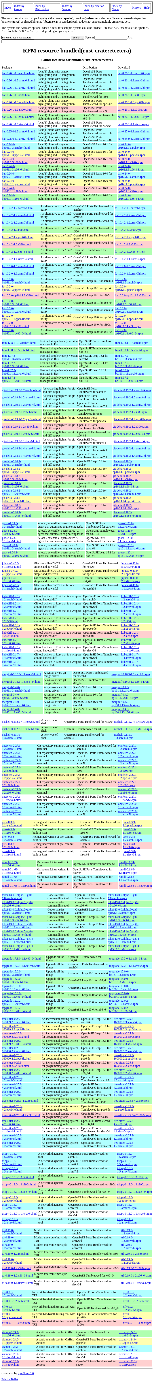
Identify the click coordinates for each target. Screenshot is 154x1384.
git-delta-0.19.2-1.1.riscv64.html (21, 441)
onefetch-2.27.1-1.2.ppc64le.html (12, 776)
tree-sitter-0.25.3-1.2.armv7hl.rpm (124, 1144)
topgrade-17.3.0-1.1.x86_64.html (21, 958)
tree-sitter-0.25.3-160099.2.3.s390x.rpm (127, 1035)
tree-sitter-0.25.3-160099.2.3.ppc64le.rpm (128, 1028)
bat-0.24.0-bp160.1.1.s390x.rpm (130, 190)
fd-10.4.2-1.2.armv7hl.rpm (130, 222)
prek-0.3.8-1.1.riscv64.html (11, 853)
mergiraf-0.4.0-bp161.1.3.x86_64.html (15, 696)
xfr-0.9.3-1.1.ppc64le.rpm (132, 1315)
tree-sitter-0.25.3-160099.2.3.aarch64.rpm (128, 1020)
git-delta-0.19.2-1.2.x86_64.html (21, 433)
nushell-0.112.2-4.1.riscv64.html (21, 721)
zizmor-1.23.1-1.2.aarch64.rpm (128, 1348)
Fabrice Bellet (9, 1379)
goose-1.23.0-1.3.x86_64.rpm (126, 532)
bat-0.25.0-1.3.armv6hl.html (18, 131)
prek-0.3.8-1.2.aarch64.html (12, 838)
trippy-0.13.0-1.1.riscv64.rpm (134, 1213)
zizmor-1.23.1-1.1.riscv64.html (11, 1355)
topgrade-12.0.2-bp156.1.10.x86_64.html (16, 1009)
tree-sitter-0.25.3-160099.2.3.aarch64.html (16, 1020)
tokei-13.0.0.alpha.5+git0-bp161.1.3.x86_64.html (17, 918)
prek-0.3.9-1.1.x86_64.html (11, 831)
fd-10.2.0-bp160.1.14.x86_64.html (16, 332)
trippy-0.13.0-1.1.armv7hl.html (12, 1206)
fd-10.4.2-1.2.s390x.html (16, 244)
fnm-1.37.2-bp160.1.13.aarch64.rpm (129, 372)
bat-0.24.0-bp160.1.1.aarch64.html (16, 175)
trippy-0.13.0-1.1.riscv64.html (19, 1213)
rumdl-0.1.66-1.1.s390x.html (19, 885)
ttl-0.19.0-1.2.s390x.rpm (135, 1268)
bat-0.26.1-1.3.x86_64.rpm (133, 116)
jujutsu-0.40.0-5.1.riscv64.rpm (130, 565)
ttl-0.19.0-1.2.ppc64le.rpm (130, 1261)
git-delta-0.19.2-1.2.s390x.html (20, 426)
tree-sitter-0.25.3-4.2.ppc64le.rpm (124, 1108)
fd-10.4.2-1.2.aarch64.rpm (130, 208)
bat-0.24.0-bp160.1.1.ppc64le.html (16, 182)
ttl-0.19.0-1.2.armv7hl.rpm (131, 1246)
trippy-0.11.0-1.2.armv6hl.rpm (127, 1221)
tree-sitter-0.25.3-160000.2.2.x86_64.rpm (128, 1071)
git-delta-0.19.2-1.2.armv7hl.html (21, 404)
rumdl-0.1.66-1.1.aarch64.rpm (128, 878)
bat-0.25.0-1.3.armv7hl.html (18, 138)
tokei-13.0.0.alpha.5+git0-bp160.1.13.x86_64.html (17, 933)
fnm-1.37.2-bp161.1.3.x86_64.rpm (128, 364)
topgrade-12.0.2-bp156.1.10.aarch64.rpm (123, 1002)
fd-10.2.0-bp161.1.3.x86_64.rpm (128, 302)
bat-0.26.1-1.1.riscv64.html (18, 124)
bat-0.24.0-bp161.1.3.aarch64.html (16, 146)
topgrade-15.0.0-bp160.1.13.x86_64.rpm (123, 995)
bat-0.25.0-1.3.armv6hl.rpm (134, 131)
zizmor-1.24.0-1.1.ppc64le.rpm (128, 1341)
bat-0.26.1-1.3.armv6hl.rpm (134, 80)
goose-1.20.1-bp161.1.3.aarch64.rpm (131, 547)
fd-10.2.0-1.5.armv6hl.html (18, 266)
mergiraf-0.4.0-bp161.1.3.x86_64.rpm (124, 696)
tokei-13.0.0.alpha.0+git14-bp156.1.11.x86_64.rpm (124, 947)
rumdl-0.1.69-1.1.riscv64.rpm (128, 871)
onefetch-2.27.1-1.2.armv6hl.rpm (128, 754)
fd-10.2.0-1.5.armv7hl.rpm (130, 273)
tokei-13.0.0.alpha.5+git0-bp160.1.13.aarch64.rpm (123, 926)
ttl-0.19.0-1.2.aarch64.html (12, 1232)
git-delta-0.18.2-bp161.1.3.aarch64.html (16, 463)
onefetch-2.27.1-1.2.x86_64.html (11, 791)
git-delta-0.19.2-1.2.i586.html (19, 412)
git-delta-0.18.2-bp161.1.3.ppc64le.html (16, 470)
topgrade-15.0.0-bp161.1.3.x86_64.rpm (122, 980)
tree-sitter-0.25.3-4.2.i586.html (20, 1100)
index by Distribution (42, 7)
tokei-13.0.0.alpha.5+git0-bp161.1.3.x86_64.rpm (123, 918)
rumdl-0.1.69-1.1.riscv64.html (11, 871)
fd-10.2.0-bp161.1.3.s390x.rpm (133, 295)
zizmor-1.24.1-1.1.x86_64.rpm (128, 1334)
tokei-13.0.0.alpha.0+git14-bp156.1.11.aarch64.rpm (124, 940)
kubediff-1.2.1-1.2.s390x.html (11, 634)
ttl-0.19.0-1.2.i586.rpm (134, 1253)
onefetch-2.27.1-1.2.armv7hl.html (12, 762)
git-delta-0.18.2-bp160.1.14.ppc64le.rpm (127, 499)
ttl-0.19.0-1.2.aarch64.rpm (130, 1232)
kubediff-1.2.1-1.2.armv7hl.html (12, 612)
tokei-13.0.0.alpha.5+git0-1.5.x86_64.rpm (123, 904)
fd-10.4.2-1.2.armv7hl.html (18, 222)
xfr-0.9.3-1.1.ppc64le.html (12, 1315)
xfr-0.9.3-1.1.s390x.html (16, 1322)
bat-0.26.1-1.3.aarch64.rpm (134, 73)
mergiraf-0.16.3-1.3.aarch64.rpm (130, 674)
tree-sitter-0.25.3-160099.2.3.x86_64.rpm (128, 1042)
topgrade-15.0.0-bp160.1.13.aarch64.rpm (123, 987)
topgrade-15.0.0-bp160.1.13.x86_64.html (16, 995)
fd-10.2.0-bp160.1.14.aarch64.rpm (129, 310)
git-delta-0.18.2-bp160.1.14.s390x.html (15, 507)
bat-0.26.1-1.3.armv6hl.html (18, 80)
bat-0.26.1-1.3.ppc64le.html (18, 102)
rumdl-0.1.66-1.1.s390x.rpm (135, 885)
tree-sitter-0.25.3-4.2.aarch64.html (12, 1079)
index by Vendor (67, 7)
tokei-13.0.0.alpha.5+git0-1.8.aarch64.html (17, 896)
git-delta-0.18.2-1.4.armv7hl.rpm (132, 455)
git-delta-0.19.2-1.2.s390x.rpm (131, 426)
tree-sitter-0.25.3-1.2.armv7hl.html (12, 1144)
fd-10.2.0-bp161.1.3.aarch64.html (16, 281)
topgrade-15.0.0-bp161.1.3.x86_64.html (15, 980)
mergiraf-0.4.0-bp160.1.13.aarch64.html (16, 703)
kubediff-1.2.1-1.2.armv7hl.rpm (131, 612)
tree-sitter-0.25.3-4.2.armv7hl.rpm (124, 1093)
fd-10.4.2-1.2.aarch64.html (17, 208)
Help (147, 7)
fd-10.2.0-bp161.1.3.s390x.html (20, 295)
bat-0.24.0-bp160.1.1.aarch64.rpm (131, 175)
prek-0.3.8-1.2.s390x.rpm (131, 845)
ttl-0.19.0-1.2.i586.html (15, 1253)
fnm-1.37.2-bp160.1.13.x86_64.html (16, 379)
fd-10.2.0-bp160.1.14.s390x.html (15, 324)
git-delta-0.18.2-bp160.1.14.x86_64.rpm (127, 514)
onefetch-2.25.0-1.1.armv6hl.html (12, 805)
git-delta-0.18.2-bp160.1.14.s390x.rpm (126, 507)
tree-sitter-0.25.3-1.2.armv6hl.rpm (124, 1137)
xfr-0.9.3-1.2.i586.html (15, 1301)
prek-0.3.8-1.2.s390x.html (11, 845)
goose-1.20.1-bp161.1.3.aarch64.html (16, 547)
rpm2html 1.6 (26, 1373)
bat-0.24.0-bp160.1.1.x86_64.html (15, 197)
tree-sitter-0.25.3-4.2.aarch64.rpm (124, 1079)
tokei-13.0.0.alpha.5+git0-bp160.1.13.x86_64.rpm (123, 933)
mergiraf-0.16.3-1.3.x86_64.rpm (130, 681)
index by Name (117, 7)
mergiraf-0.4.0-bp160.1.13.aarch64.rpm (125, 703)
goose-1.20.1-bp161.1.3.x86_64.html (15, 554)
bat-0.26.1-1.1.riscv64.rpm (133, 124)
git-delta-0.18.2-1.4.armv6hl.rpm (132, 448)
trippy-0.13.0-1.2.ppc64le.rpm (126, 1199)
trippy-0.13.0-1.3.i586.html (18, 1177)
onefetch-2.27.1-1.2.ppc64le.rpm (128, 776)
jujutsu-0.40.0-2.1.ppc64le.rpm (130, 572)
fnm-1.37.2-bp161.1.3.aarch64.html (16, 357)
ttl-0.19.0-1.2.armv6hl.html (12, 1239)
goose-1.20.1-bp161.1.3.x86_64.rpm (130, 554)
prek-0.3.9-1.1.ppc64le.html (12, 824)
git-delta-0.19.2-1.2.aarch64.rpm (132, 390)
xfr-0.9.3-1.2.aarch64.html (12, 1294)
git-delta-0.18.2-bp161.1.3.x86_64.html (15, 485)
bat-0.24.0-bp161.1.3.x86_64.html (15, 168)
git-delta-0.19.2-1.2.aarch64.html (21, 390)
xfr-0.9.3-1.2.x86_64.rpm (132, 1308)
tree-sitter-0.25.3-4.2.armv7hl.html (12, 1093)
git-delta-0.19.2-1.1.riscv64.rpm (131, 441)
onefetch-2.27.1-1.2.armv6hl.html (12, 754)
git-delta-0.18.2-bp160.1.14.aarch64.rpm (127, 492)
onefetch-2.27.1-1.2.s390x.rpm (128, 783)
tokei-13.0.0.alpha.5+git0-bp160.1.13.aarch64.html (17, 926)
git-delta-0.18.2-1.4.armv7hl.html (21, 455)
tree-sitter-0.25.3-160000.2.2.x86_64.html (16, 1071)
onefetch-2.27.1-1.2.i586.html (11, 769)
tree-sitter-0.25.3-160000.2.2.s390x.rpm (127, 1064)
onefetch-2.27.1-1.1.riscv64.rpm (128, 798)
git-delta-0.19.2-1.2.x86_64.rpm (131, 433)
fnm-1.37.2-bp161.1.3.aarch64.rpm (128, 357)
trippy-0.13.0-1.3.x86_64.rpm (134, 1191)
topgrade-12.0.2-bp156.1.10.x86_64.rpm (123, 1009)
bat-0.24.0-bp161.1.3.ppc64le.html (16, 153)
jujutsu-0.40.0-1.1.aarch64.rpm (130, 587)
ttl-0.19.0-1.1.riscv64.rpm (136, 1282)
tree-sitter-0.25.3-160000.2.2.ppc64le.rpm (128, 1057)
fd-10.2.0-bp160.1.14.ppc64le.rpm (129, 317)
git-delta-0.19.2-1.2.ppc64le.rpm (132, 419)
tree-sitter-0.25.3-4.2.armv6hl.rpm (124, 1086)
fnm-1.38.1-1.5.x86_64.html (18, 350)
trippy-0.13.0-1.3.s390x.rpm (133, 1184)
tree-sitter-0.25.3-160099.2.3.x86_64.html (16, 1042)
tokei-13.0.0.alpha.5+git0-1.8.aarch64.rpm (123, 896)
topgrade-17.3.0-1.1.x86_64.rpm (128, 958)
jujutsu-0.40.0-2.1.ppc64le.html (12, 572)
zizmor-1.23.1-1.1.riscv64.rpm (128, 1355)
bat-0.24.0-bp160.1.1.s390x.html (15, 190)
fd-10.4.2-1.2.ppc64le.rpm (130, 237)
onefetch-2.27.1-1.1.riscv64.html (11, 798)
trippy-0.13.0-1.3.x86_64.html (19, 1191)
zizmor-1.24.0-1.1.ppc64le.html (12, 1341)
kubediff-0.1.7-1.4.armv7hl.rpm (131, 663)
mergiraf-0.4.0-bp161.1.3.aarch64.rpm (124, 689)
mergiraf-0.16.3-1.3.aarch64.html (21, 674)
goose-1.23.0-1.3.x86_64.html (11, 532)
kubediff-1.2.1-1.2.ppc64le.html (12, 627)
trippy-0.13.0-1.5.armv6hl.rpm (127, 1162)
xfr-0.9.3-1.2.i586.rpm (136, 1301)
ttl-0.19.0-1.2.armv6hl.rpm (131, 1239)
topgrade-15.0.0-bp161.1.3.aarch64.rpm (122, 973)
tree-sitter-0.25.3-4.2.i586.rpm (131, 1100)
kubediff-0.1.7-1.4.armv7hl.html (12, 663)
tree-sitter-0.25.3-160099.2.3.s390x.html (15, 1035)
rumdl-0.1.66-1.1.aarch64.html (12, 878)
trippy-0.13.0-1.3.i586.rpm (132, 1177)
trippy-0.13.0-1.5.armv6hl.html (12, 1162)
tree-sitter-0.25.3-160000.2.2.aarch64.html (16, 1049)
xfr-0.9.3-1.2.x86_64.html (11, 1308)
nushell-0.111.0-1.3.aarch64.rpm (123, 736)
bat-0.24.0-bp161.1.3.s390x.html (15, 160)
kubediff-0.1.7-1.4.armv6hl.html (12, 656)
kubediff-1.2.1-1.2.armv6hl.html (12, 605)
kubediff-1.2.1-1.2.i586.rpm (130, 619)
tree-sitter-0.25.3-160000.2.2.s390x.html (15, 1064)
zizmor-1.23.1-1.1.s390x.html (11, 1363)
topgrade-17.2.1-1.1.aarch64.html (21, 965)
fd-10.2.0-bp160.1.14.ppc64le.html (16, 317)
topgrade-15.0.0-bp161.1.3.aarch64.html (16, 973)
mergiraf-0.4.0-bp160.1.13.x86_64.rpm (125, 711)
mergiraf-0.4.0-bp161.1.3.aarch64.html (16, 689)
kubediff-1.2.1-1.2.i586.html (11, 619)
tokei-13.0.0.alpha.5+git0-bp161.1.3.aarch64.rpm (123, 911)
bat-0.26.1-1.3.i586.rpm (132, 95)
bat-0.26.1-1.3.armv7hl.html (18, 87)
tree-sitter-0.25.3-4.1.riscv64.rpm (124, 1130)
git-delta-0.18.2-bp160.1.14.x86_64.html (16, 514)
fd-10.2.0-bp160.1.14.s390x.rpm (128, 324)
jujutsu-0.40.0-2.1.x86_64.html (11, 579)
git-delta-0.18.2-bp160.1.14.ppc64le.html (16, 499)
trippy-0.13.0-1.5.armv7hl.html (12, 1170)
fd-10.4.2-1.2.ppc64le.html (17, 237)
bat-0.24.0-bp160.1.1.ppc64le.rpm (131, 182)
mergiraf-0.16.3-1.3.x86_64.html (21, 681)
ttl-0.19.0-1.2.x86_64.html (17, 1275)
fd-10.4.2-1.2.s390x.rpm (129, 244)
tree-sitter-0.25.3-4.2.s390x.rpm (132, 1115)
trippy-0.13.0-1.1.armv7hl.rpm (127, 1206)
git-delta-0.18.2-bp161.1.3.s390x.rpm (125, 477)
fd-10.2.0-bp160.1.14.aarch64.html (16, 310)
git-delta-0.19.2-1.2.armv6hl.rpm (132, 397)
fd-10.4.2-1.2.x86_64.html (17, 251)
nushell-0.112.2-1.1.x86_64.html (21, 729)
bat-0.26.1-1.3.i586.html (16, 95)
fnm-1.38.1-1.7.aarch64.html (19, 342)
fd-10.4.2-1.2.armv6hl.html (18, 215)
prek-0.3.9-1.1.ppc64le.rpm (132, 824)
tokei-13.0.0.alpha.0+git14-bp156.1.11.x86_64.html (18, 947)
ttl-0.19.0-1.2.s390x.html (16, 1268)
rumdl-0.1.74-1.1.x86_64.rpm (128, 864)
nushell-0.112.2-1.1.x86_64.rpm (133, 729)
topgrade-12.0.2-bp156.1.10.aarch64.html (16, 1002)
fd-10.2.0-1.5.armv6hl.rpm (130, 266)
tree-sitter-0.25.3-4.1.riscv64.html (12, 1130)
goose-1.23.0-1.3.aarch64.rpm (126, 525)
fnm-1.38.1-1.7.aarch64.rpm (131, 342)
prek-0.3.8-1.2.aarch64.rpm (132, 838)
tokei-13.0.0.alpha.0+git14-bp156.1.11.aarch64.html (18, 940)
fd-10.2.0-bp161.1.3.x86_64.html (15, 302)
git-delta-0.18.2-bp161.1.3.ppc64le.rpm (126, 470)
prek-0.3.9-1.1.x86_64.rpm (132, 831)
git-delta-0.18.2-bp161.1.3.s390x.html (15, 477)
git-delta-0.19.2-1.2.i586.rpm (130, 412)
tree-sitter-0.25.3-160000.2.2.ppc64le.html (16, 1057)
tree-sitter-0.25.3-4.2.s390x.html (21, 1115)
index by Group (19, 7)
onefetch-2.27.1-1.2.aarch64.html (12, 747)
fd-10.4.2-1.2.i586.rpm (128, 229)
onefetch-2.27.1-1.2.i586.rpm (128, 769)
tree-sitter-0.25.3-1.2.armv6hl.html (12, 1137)
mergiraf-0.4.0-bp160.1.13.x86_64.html (16, 711)
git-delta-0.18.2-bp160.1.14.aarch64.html (16, 492)
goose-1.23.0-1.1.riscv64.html (11, 539)
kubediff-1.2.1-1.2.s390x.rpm (130, 634)
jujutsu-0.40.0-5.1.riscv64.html (11, 565)
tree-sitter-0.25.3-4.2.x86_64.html (12, 1122)
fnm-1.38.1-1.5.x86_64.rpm (131, 350)
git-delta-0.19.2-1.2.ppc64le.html (21, 419)
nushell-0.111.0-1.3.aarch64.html (12, 736)
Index (7, 7)
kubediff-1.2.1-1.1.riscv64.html (11, 649)
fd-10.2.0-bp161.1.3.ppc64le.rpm (128, 288)
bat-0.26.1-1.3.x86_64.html (18, 116)
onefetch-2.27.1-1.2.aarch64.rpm (128, 747)
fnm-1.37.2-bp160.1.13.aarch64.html (16, 372)
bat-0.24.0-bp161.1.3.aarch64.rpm (131, 146)
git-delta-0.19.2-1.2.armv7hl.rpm (132, 404)
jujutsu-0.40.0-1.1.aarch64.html (12, 587)
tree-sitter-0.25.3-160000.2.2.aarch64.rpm (128, 1049)
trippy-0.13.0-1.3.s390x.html (19, 1184)
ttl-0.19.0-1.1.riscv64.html (17, 1282)
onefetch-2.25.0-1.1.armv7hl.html (12, 813)
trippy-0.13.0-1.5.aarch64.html (12, 1155)
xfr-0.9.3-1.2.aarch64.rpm (132, 1294)
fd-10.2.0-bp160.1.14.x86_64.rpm (129, 332)
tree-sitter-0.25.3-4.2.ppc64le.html (12, 1108)
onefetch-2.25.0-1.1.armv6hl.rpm (128, 805)
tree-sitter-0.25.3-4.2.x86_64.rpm (124, 1122)
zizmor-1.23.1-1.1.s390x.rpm (128, 1363)
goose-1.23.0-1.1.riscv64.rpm (126, 539)
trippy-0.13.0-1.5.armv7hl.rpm (127, 1170)
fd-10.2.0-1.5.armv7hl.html (18, 273)
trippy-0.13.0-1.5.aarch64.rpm (126, 1155)
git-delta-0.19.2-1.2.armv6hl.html (21, 397)
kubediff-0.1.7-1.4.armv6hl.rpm (131, 656)
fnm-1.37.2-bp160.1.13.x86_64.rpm (129, 379)
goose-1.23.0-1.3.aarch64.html (12, 525)
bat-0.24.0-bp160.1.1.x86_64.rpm (131, 197)
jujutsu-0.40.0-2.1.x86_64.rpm (130, 579)
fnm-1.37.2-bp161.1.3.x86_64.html (15, 364)
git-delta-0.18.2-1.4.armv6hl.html (21, 448)
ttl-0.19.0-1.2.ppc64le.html (12, 1261)
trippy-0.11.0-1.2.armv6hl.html (12, 1221)
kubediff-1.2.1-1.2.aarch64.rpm (130, 598)
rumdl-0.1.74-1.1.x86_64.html (11, 864)
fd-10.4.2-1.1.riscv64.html (17, 259)
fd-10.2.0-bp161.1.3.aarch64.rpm (128, 281)
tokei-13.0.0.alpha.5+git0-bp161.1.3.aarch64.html (17, 911)
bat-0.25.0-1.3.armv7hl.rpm (134, 138)
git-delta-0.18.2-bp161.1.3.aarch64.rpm (126, 463)
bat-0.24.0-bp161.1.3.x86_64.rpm (131, 168)
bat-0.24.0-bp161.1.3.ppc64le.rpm (131, 153)
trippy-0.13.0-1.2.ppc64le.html (12, 1199)
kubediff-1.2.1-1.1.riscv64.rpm (130, 649)
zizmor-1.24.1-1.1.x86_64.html (11, 1334)
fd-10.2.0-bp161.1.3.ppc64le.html (16, 288)
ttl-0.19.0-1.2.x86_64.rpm (136, 1275)
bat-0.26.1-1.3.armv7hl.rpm (134, 87)
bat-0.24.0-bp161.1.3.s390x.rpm (130, 160)
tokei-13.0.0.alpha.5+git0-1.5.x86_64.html (17, 904)
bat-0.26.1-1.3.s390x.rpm (132, 109)
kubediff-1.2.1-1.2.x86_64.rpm (130, 641)
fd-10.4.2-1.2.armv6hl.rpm (130, 215)
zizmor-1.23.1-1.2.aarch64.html (12, 1348)
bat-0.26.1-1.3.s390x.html (17, 109)
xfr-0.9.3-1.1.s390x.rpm (137, 1322)
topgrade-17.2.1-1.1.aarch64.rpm (128, 965)
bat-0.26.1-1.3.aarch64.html (18, 73)
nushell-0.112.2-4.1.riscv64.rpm (133, 721)
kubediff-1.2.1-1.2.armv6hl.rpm (131, 605)
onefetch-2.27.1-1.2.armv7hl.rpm (128, 762)
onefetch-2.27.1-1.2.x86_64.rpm (128, 791)
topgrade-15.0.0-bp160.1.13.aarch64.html (16, 987)
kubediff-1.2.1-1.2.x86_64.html (11, 641)
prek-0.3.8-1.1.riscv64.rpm (132, 853)
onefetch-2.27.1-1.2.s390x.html (11, 783)
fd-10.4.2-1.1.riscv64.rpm (130, 259)
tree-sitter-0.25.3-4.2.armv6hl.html (12, 1086)
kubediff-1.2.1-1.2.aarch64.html (12, 598)
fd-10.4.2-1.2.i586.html (15, 229)
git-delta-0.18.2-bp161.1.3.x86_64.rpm (126, 485)
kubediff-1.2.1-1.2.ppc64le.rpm (130, 627)
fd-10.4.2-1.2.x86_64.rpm (130, 251)
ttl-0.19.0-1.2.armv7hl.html (12, 1246)
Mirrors (136, 7)
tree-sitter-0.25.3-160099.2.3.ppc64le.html (16, 1028)
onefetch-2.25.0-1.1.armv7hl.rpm (128, 813)
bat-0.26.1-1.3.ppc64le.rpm (134, 102)
